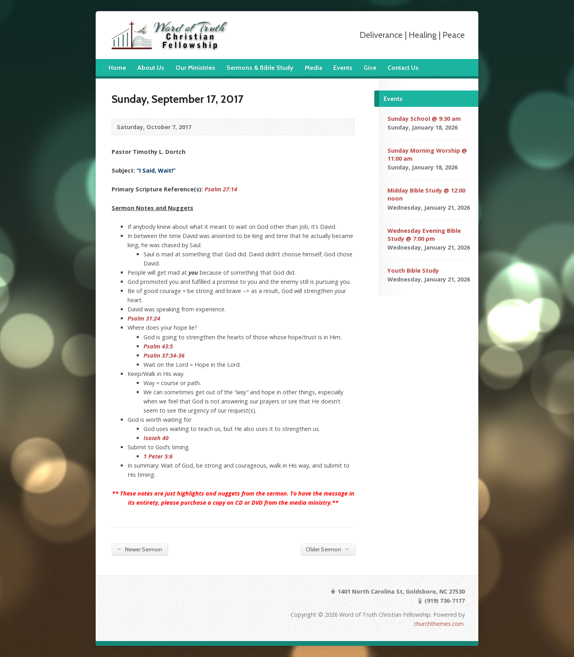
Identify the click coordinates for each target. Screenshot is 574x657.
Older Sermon (328, 549)
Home (117, 67)
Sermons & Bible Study (259, 67)
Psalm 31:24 (144, 318)
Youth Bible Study (413, 270)
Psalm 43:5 (158, 346)
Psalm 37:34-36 (164, 355)
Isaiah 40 (156, 438)
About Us (150, 67)
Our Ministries (195, 67)
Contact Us (403, 67)
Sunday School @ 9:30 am (424, 118)
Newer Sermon (139, 549)
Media (313, 67)
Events (342, 67)
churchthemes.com (439, 623)
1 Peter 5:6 (158, 456)
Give (370, 67)
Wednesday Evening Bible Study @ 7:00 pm (424, 234)
